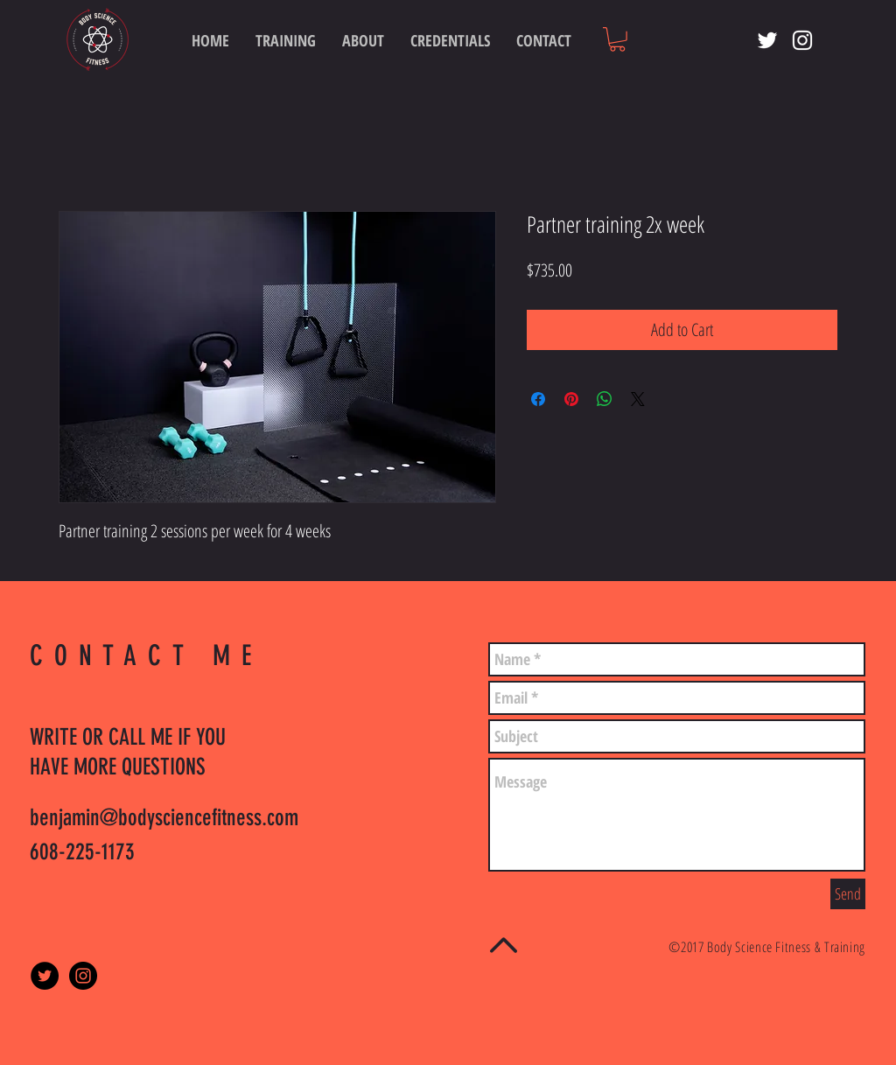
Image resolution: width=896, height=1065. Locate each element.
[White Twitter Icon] (767, 40)
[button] (617, 39)
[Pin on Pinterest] (571, 399)
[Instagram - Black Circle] (83, 976)
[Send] (847, 894)
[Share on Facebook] (538, 399)
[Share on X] (637, 399)
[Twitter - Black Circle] (45, 976)
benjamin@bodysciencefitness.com (164, 817)
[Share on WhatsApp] (604, 399)
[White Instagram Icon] (802, 40)
